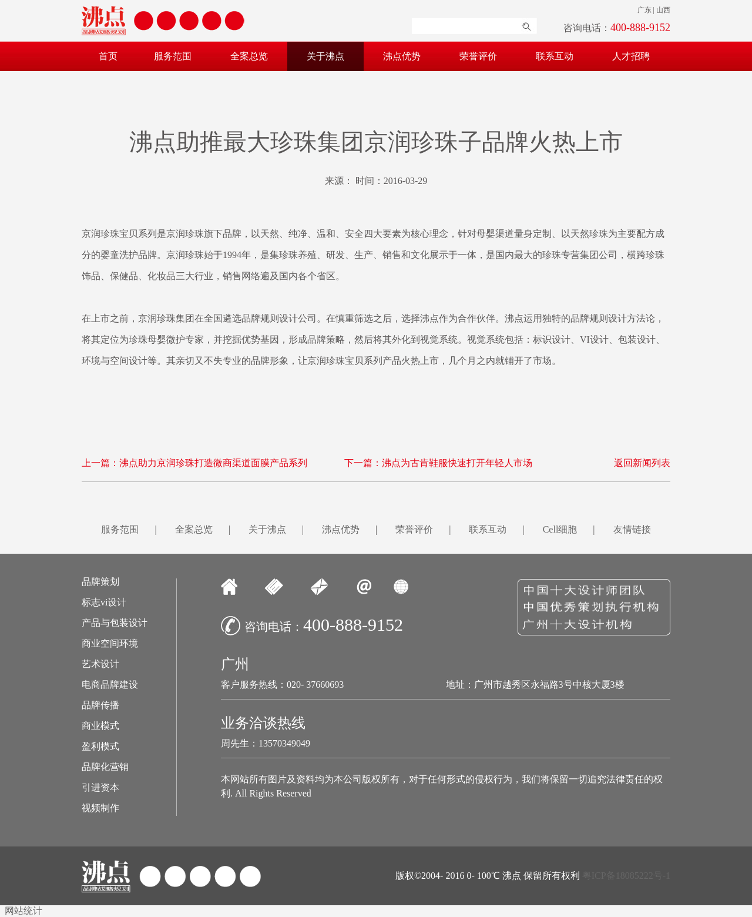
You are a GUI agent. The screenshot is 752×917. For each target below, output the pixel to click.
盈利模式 (100, 746)
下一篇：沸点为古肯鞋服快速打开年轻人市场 (438, 463)
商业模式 (100, 725)
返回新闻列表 (642, 463)
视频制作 (100, 808)
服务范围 (173, 56)
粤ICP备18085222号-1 (626, 876)
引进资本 (100, 787)
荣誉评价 (478, 56)
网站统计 (23, 911)
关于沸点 (325, 56)
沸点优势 (402, 56)
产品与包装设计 (114, 623)
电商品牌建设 (110, 684)
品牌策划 (100, 581)
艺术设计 (100, 664)
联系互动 (554, 56)
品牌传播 (100, 705)
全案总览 (249, 56)
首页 (108, 56)
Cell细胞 (560, 529)
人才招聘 (631, 56)
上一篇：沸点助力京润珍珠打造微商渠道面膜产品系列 (194, 463)
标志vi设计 (104, 602)
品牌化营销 (105, 767)
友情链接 (632, 529)
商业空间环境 (110, 643)
